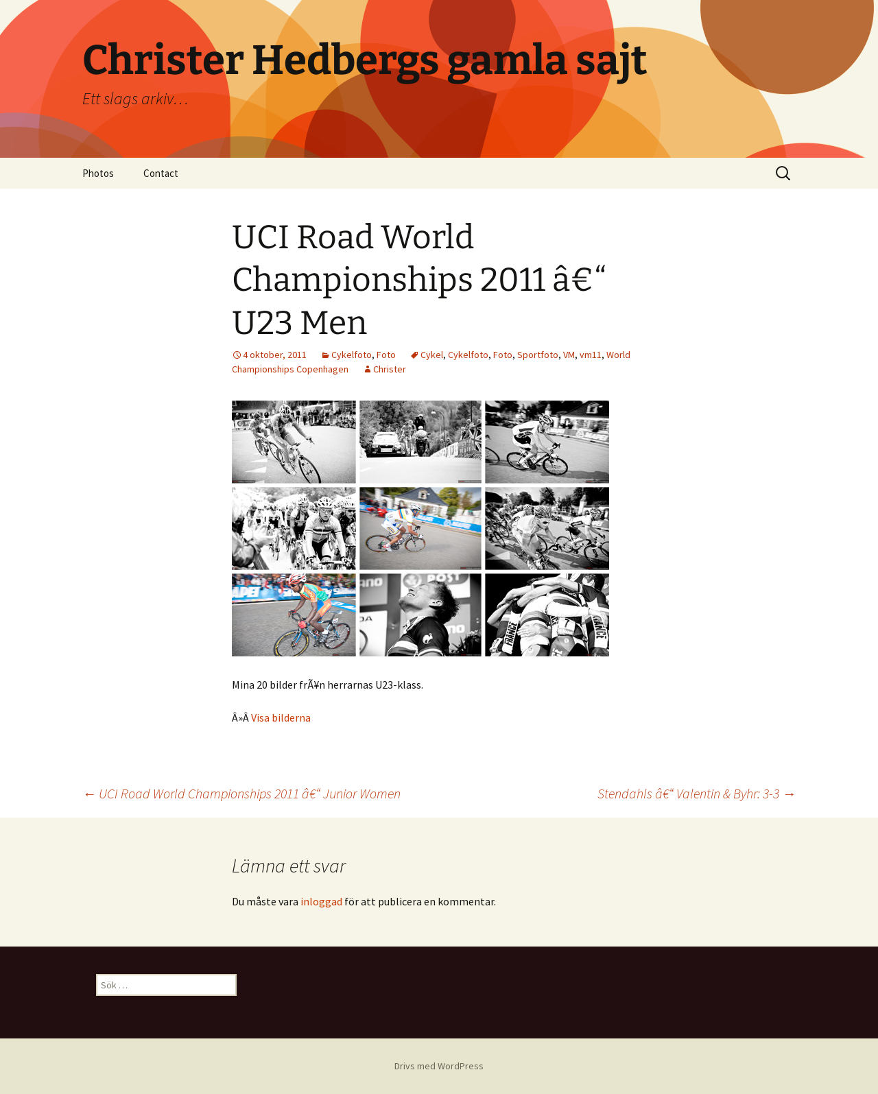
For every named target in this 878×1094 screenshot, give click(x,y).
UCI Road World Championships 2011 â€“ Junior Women (241, 793)
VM (569, 354)
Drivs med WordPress (439, 1066)
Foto (386, 354)
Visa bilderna (281, 717)
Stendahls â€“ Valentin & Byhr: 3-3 (696, 793)
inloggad (321, 901)
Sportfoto (537, 354)
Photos (98, 173)
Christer (389, 369)
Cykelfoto (351, 354)
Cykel (431, 354)
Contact (160, 173)
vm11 (591, 354)
